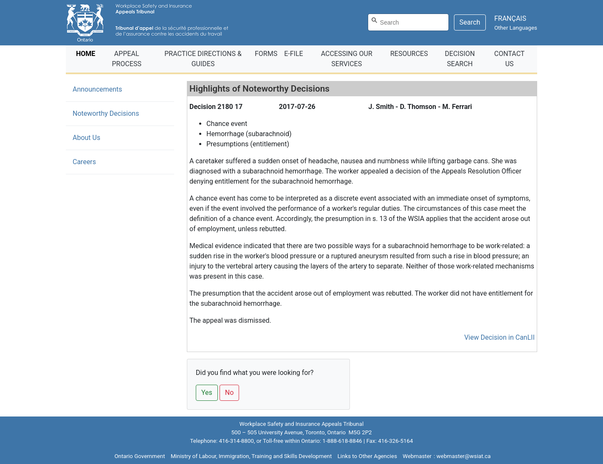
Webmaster (417, 456)
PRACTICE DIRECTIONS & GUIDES (203, 59)
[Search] (408, 22)
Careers (84, 162)
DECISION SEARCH (460, 59)
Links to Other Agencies (367, 456)
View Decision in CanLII (499, 337)
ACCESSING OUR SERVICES (346, 59)
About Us (86, 138)
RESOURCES (409, 54)
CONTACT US (509, 59)
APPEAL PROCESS (126, 59)
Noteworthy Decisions (119, 112)
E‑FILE (293, 54)
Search (469, 22)
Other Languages (515, 28)
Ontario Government (139, 456)
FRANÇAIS (510, 18)
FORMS (266, 54)
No (229, 393)
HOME (87, 53)
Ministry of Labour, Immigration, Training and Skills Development (251, 456)
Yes (206, 393)
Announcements (97, 89)
